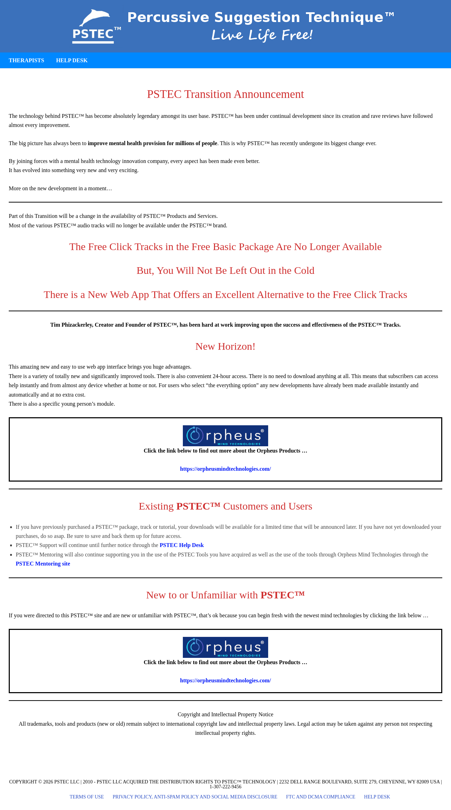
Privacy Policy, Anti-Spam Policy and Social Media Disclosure (195, 797)
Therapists (26, 60)
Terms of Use (87, 797)
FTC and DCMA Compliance (320, 797)
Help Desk (71, 60)
